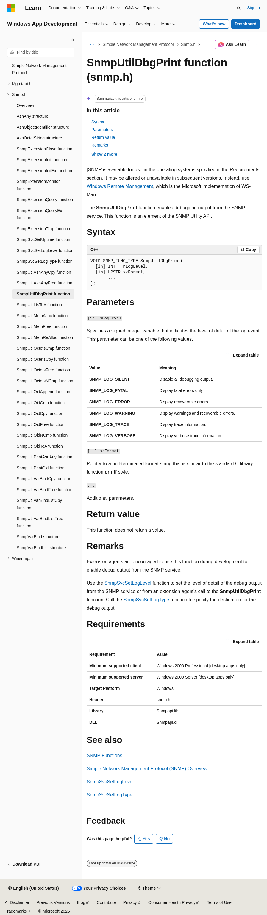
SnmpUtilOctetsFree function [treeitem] (43, 370)
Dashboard (245, 23)
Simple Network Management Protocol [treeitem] (39, 69)
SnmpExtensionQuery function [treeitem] (45, 199)
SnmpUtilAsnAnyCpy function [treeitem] (44, 272)
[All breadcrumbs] (92, 44)
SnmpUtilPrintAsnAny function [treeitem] (44, 457)
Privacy (130, 902)
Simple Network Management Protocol (138, 44)
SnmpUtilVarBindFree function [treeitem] (44, 489)
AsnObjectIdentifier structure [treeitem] (43, 127)
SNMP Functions (104, 755)
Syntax (97, 121)
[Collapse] (73, 40)
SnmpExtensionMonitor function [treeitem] (38, 185)
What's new (214, 23)
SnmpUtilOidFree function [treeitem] (40, 424)
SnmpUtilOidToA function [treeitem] (40, 446)
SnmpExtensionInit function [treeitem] (42, 159)
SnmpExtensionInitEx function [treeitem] (44, 170)
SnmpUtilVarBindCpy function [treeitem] (44, 478)
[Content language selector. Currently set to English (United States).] (33, 888)
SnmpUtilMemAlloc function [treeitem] (42, 315)
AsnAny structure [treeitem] (33, 116)
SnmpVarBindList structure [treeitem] (41, 547)
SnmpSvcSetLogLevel (127, 583)
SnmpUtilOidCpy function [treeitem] (40, 413)
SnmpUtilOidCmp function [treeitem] (41, 402)
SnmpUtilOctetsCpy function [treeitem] (43, 359)
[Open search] (239, 8)
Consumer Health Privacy (172, 902)
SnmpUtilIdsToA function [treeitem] (39, 304)
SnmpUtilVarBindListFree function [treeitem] (40, 522)
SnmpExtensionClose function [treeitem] (44, 149)
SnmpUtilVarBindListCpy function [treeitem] (39, 504)
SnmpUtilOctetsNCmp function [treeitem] (45, 381)
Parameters (102, 129)
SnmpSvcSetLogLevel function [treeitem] (45, 250)
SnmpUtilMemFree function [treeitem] (42, 326)
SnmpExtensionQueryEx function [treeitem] (39, 214)
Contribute (106, 902)
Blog (81, 902)
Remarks (99, 145)
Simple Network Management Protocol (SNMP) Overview (147, 768)
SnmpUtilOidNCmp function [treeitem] (42, 435)
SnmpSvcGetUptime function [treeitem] (43, 239)
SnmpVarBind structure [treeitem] (38, 536)
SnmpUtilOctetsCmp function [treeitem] (43, 348)
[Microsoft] (11, 8)
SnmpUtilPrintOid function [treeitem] (40, 468)
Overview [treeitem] (25, 105)
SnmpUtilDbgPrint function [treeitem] (43, 294)
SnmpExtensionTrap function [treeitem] (43, 228)
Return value (103, 137)
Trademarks (16, 911)
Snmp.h (188, 44)
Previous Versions (53, 902)
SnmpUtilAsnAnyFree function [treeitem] (44, 283)
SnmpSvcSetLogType (146, 599)
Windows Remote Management (120, 186)
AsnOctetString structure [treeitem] (39, 138)
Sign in (253, 7)
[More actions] (257, 44)
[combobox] (40, 52)
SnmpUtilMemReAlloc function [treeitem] (45, 337)
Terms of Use (219, 902)
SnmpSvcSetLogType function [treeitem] (45, 261)
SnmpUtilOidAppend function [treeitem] (43, 391)
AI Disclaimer (17, 902)
